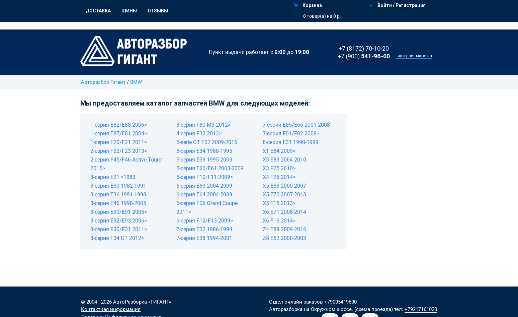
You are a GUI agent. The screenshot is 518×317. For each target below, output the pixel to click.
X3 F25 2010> (279, 168)
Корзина (307, 5)
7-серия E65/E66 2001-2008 (296, 125)
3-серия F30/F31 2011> (118, 229)
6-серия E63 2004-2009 (204, 186)
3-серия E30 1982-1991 (118, 186)
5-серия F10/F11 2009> (204, 177)
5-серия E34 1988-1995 (204, 151)
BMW (136, 82)
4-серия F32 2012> (199, 133)
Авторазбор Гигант (103, 82)
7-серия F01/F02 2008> (291, 133)
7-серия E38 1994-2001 (204, 238)
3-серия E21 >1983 (113, 177)
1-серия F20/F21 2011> (118, 142)
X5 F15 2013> (279, 203)
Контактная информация (111, 309)
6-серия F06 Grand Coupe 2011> (207, 207)
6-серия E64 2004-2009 (204, 194)
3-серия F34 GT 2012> (117, 238)
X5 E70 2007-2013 (284, 194)
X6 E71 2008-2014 (284, 212)
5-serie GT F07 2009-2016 (206, 142)
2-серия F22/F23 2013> (118, 151)
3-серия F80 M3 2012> (203, 125)
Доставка (98, 11)
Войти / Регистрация (397, 5)
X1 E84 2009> (279, 151)
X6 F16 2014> (279, 220)
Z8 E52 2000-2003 (284, 238)
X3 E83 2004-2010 (284, 159)
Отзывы (158, 11)
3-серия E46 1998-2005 (118, 203)
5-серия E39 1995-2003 (204, 159)
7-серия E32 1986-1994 (204, 229)
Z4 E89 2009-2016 (284, 229)
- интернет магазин (414, 56)
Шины (129, 11)
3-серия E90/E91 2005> (118, 212)
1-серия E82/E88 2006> (118, 125)
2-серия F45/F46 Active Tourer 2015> (126, 164)
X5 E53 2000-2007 (284, 186)
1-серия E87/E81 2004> (118, 133)
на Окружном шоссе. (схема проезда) (348, 309)
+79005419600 (340, 302)
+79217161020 (421, 309)
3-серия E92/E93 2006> (118, 220)
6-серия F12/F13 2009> (204, 220)
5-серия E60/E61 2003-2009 (210, 168)
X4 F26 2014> (279, 177)
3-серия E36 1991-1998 (118, 194)
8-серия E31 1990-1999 (291, 142)
